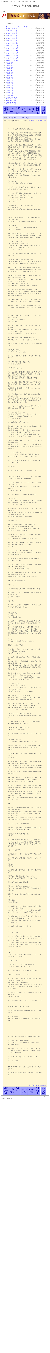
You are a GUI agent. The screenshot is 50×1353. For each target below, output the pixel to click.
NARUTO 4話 (9, 67)
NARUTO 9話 (9, 75)
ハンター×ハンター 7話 (11, 38)
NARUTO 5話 (9, 68)
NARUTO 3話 (9, 65)
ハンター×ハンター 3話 (11, 32)
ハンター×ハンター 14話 (12, 50)
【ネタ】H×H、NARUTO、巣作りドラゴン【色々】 (18, 27)
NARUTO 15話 (9, 85)
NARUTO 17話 (9, 88)
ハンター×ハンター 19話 (12, 58)
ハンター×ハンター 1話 (11, 28)
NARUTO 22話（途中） (11, 97)
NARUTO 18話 (9, 90)
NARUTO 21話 (9, 95)
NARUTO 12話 (9, 80)
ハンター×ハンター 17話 (12, 55)
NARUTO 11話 (9, 78)
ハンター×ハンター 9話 (11, 42)
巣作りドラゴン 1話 (11, 99)
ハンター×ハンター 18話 (12, 57)
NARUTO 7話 (9, 72)
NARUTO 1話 (9, 62)
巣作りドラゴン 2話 (11, 100)
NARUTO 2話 (9, 63)
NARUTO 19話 (9, 92)
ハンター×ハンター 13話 (12, 48)
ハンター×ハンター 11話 (12, 45)
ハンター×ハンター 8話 (11, 40)
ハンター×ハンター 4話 (11, 33)
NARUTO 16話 (9, 87)
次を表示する (42, 120)
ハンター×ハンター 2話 (11, 30)
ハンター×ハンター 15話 (12, 52)
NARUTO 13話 (9, 82)
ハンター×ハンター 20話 (12, 60)
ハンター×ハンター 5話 (11, 35)
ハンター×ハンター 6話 (11, 37)
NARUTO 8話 (9, 73)
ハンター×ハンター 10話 (12, 43)
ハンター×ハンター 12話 (12, 47)
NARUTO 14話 (9, 83)
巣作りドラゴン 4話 (11, 104)
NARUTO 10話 (9, 77)
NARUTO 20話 (9, 94)
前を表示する (33, 120)
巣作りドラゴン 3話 (11, 102)
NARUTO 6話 (9, 70)
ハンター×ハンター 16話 (12, 53)
